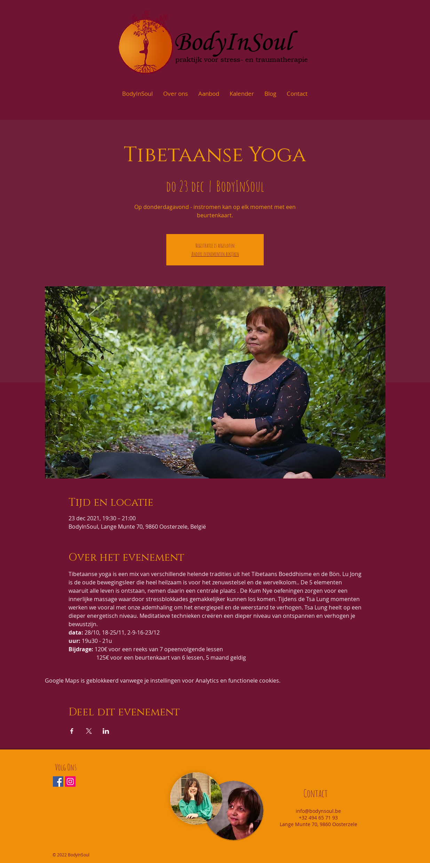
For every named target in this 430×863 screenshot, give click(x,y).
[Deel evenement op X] (89, 731)
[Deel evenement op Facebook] (72, 731)
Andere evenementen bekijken (215, 253)
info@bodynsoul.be (318, 811)
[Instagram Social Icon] (70, 781)
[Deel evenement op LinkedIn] (106, 731)
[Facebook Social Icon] (58, 781)
